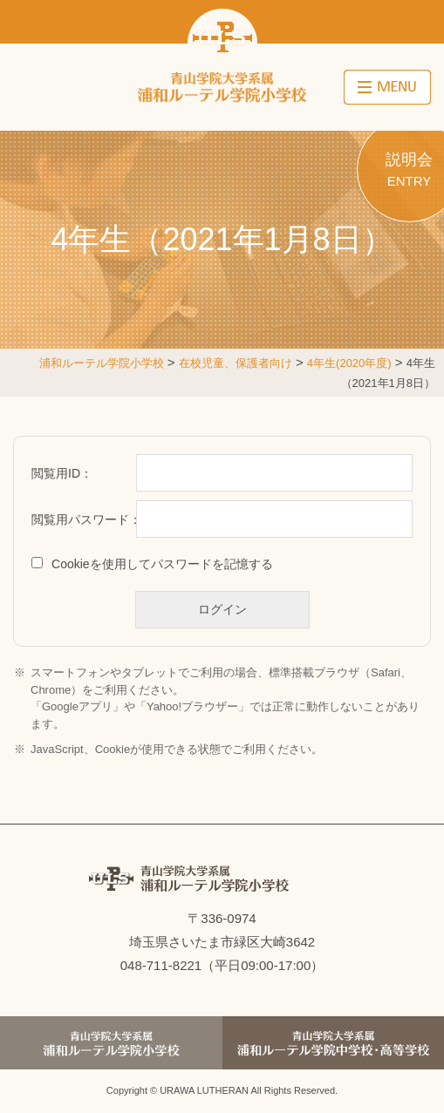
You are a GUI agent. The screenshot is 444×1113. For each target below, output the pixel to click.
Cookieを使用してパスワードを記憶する (162, 564)
